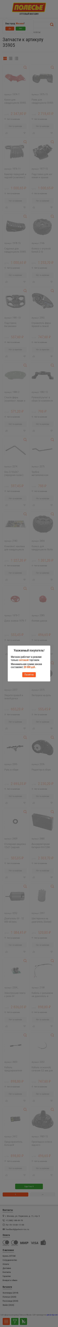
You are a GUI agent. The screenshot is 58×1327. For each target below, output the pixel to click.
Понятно (29, 674)
